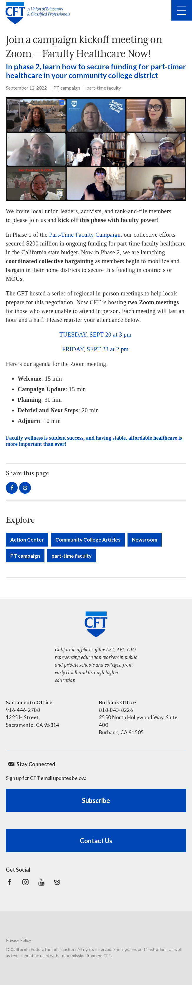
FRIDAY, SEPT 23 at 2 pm (95, 349)
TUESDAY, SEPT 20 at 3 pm (95, 334)
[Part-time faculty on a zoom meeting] (96, 149)
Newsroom (144, 540)
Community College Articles (87, 540)
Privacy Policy (18, 940)
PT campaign (66, 87)
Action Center (27, 540)
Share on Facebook (12, 488)
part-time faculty (104, 87)
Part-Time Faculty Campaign (85, 234)
